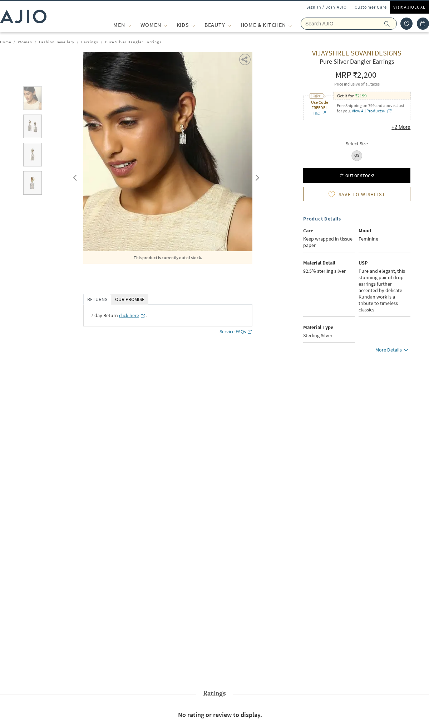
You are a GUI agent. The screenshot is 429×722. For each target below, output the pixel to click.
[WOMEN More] (165, 25)
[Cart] (423, 24)
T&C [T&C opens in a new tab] (319, 113)
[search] (390, 24)
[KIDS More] (193, 25)
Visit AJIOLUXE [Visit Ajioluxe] (409, 7)
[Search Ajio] (349, 24)
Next (256, 176)
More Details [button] (392, 351)
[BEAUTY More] (229, 25)
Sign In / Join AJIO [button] (326, 7)
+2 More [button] (400, 127)
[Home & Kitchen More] (290, 25)
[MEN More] (129, 25)
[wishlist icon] (406, 24)
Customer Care (371, 7)
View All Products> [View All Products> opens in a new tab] (372, 110)
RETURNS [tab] (97, 299)
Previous (74, 176)
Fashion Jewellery (56, 41)
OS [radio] (356, 155)
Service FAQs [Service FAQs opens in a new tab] (236, 331)
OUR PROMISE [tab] (129, 299)
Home (5, 41)
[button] (245, 59)
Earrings (89, 41)
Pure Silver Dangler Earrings (133, 41)
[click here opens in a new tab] (132, 315)
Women (25, 41)
